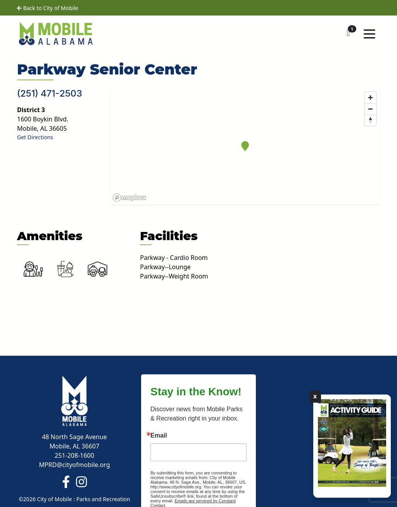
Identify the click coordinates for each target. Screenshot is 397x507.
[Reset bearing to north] (370, 120)
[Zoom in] (370, 97)
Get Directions (35, 137)
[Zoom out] (370, 108)
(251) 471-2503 (49, 93)
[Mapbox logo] (129, 197)
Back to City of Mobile (47, 8)
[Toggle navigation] (369, 33)
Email (158, 436)
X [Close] (315, 396)
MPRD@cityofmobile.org (74, 464)
